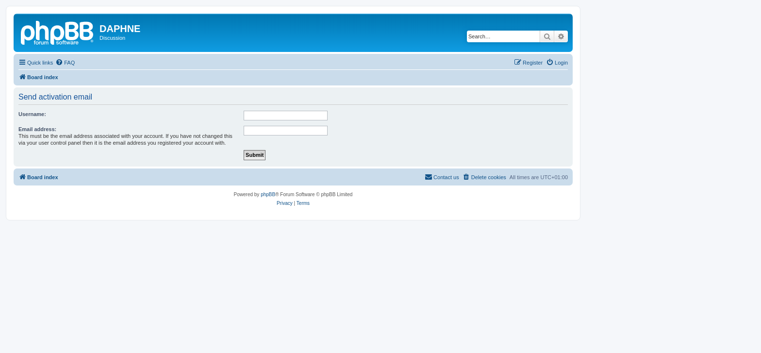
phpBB (268, 194)
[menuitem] (65, 62)
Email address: (37, 129)
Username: (32, 114)
